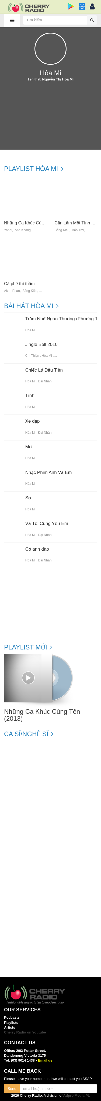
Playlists (11, 1023)
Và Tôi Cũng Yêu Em (46, 523)
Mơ (28, 447)
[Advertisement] (50, 117)
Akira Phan (12, 291)
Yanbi (8, 230)
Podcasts (12, 1017)
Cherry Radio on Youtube (25, 1032)
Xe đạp (32, 421)
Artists (9, 1027)
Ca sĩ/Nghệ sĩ (26, 734)
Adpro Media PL (76, 1095)
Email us (45, 1060)
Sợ (28, 498)
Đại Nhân (44, 381)
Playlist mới (25, 647)
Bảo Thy (78, 230)
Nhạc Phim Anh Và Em (48, 472)
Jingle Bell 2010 (41, 344)
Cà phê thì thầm (19, 283)
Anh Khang (22, 230)
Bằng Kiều (62, 230)
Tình (29, 395)
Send (12, 1088)
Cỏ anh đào (37, 549)
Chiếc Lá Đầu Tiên (44, 370)
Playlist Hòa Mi (31, 168)
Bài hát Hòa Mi (29, 305)
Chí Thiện (32, 356)
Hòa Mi (30, 330)
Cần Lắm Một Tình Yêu (77, 223)
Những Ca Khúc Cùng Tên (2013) (36, 223)
